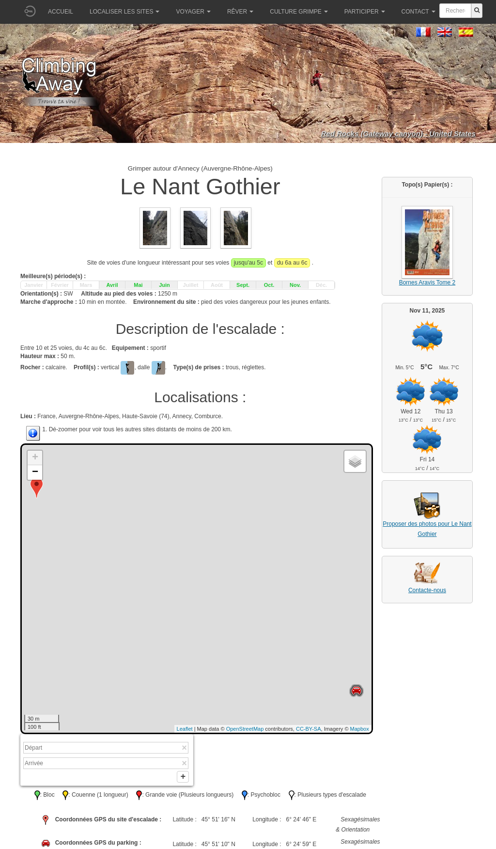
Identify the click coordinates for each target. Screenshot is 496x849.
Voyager (193, 11)
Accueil (60, 11)
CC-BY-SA (308, 729)
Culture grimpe (298, 11)
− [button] (35, 472)
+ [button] (35, 458)
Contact (418, 11)
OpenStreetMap (245, 729)
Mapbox (359, 729)
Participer (364, 11)
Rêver (240, 11)
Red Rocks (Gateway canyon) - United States (398, 133)
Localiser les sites (124, 11)
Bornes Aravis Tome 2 (427, 282)
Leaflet (185, 729)
